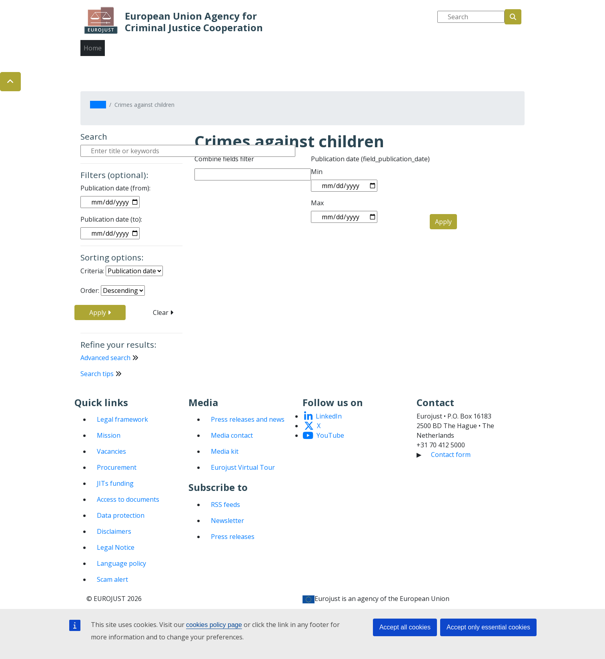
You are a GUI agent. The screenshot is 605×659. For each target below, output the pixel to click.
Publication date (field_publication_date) (370, 158)
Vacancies (111, 451)
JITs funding (115, 483)
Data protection (120, 515)
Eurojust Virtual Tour (243, 467)
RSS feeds (225, 504)
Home (93, 48)
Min (317, 171)
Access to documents (128, 499)
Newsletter (227, 520)
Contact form (451, 454)
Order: (89, 290)
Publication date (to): (111, 219)
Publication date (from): (115, 188)
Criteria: (92, 270)
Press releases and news (247, 419)
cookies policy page (214, 624)
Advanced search (105, 357)
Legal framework (122, 419)
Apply (100, 312)
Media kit (224, 451)
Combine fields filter (224, 158)
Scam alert (112, 579)
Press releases (232, 536)
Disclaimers (114, 531)
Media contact (232, 435)
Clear (163, 312)
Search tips (97, 373)
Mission (108, 435)
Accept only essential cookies (488, 627)
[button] (10, 81)
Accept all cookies (405, 627)
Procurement (116, 467)
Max (317, 202)
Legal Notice (115, 547)
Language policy (121, 563)
